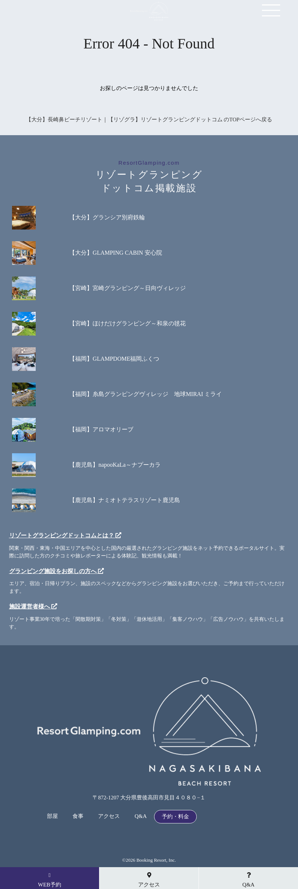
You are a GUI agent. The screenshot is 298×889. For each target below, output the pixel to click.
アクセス (109, 816)
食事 (77, 816)
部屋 (52, 816)
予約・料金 (175, 816)
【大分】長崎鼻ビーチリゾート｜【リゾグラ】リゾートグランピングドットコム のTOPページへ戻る (149, 119)
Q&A (140, 816)
